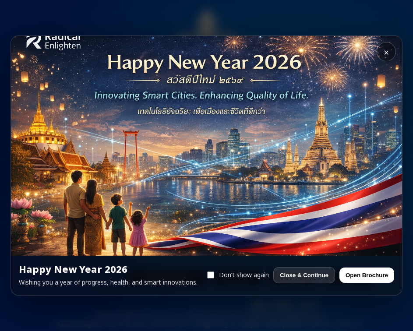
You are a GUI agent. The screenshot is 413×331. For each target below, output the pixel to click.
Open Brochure (367, 275)
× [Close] (386, 52)
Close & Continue (304, 275)
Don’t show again (238, 275)
